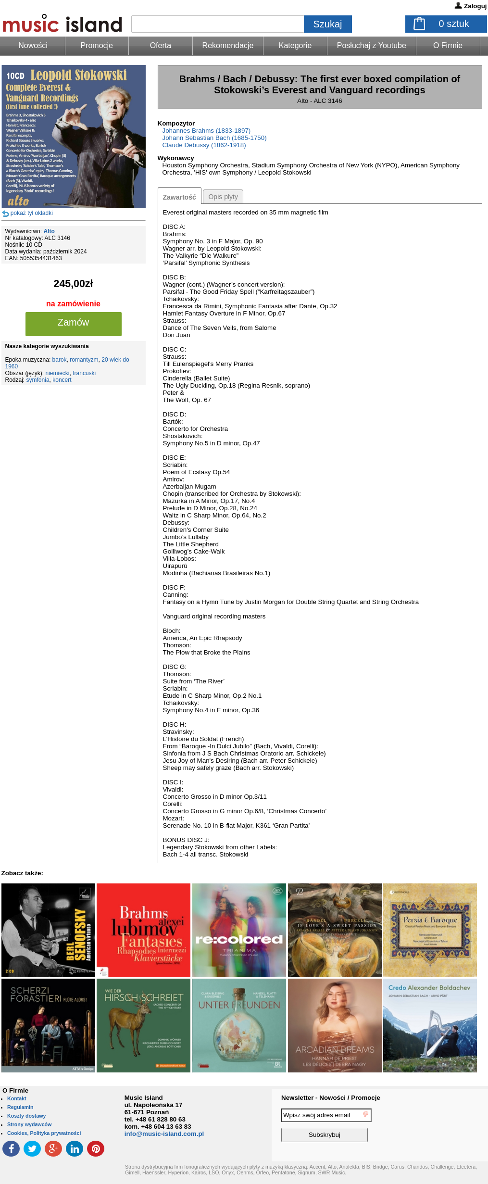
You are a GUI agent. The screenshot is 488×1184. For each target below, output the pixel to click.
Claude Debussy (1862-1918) (204, 145)
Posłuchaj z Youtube (371, 45)
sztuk (454, 23)
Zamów (73, 322)
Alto (48, 231)
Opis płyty (223, 197)
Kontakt (16, 1098)
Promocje (96, 45)
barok (59, 359)
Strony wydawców (29, 1124)
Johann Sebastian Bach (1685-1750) (215, 137)
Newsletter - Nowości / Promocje (330, 1097)
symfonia (38, 380)
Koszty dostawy (26, 1116)
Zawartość (179, 197)
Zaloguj (475, 6)
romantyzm (84, 359)
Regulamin (20, 1107)
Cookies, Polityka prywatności (44, 1133)
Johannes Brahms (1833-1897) (207, 130)
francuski (84, 373)
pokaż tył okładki (32, 213)
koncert (61, 380)
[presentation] (448, 1126)
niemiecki (58, 373)
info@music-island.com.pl (164, 1133)
